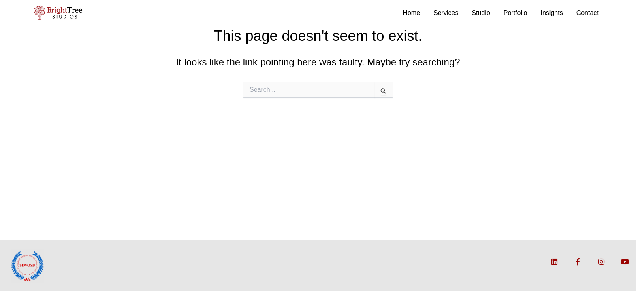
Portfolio (515, 12)
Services (445, 12)
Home (411, 12)
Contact (587, 12)
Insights (551, 12)
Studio (481, 12)
